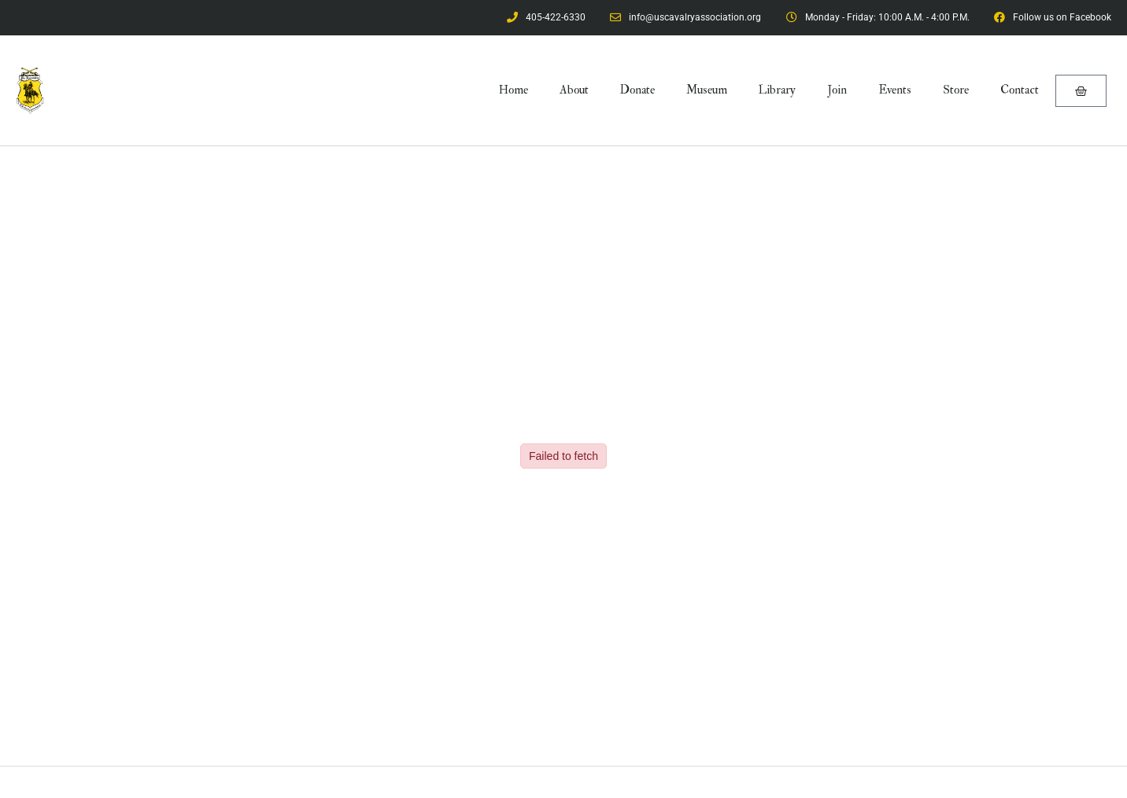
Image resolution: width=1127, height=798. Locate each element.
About (574, 90)
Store (956, 90)
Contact (1019, 90)
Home (513, 90)
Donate (637, 90)
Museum (706, 90)
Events (894, 90)
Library (777, 90)
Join (837, 90)
